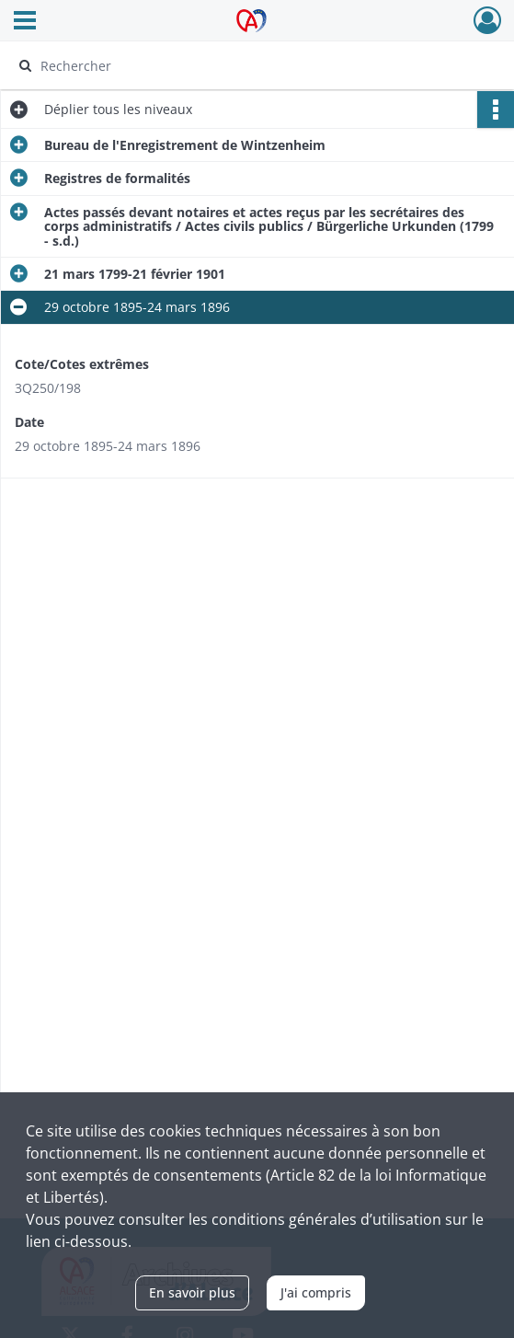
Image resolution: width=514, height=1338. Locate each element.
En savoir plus (192, 1292)
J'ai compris (315, 1292)
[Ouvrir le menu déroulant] (25, 22)
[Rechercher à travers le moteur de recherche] (242, 65)
